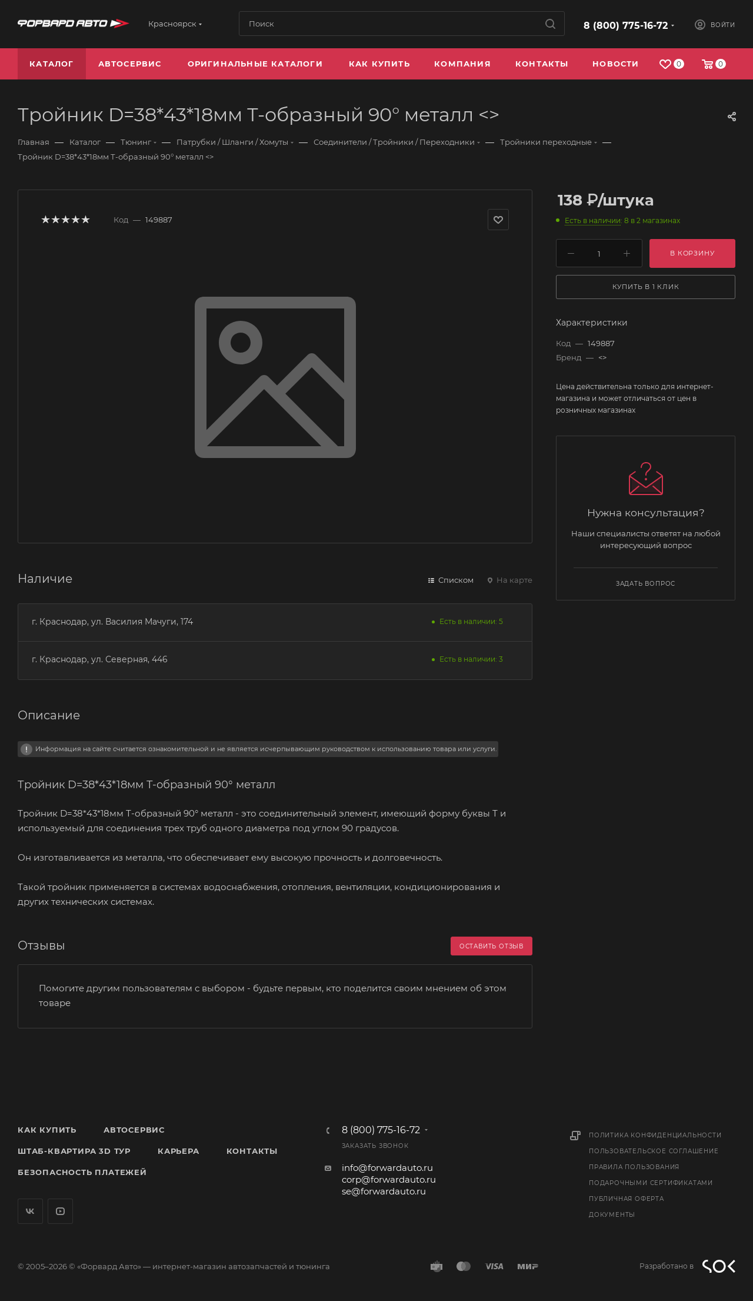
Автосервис (134, 1129)
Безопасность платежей (82, 1172)
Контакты (252, 1151)
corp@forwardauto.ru (389, 1179)
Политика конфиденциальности (655, 1135)
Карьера (178, 1151)
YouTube (60, 1211)
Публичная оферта (626, 1199)
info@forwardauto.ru (387, 1167)
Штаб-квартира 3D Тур (74, 1151)
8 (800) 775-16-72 (626, 25)
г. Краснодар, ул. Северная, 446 (100, 659)
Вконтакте (30, 1211)
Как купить (47, 1129)
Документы (612, 1215)
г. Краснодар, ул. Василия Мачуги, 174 (112, 621)
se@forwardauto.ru (384, 1191)
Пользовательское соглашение (654, 1151)
